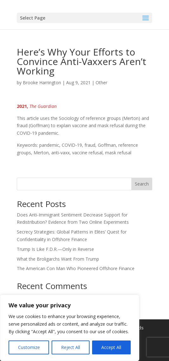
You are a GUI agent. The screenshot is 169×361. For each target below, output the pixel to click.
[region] (69, 328)
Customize (29, 347)
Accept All (111, 347)
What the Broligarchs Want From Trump (58, 259)
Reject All (70, 347)
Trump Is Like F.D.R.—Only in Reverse (55, 249)
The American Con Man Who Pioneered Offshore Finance (76, 268)
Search (142, 184)
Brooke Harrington (42, 83)
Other (101, 83)
